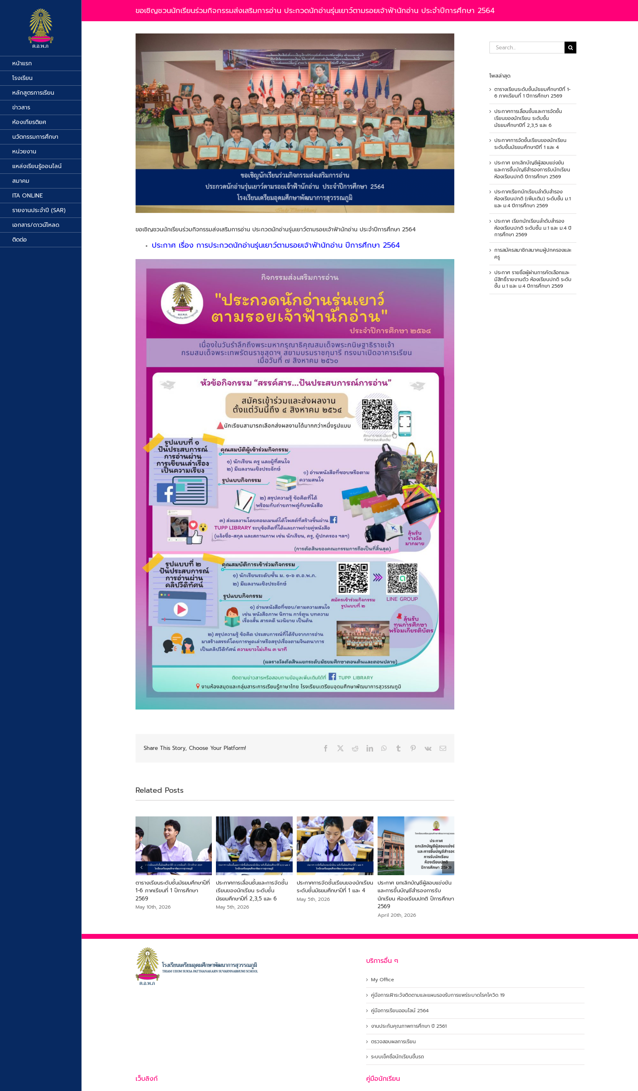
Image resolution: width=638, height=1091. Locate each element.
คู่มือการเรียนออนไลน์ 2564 (400, 1010)
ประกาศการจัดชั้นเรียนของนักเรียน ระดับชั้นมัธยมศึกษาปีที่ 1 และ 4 (335, 887)
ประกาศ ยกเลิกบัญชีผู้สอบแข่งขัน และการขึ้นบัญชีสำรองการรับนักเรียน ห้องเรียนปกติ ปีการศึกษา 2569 (416, 895)
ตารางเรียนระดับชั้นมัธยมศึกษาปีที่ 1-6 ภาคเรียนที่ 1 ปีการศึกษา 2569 (173, 891)
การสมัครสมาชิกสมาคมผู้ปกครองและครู (532, 253)
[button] (142, 867)
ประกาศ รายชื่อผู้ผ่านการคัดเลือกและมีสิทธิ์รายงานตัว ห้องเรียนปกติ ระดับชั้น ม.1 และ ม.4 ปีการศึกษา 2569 (532, 279)
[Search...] (527, 47)
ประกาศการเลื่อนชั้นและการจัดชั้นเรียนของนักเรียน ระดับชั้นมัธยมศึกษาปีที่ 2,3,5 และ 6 (252, 891)
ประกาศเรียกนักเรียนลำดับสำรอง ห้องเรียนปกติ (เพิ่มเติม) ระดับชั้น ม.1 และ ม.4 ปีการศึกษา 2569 (532, 198)
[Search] (570, 47)
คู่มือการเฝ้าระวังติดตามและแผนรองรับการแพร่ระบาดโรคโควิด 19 (438, 995)
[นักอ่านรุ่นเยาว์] (295, 123)
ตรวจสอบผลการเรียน (393, 1041)
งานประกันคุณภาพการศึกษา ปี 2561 (409, 1026)
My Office (382, 979)
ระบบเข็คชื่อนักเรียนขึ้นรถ (397, 1056)
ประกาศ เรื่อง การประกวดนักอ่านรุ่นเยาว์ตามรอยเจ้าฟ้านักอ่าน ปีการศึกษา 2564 (276, 245)
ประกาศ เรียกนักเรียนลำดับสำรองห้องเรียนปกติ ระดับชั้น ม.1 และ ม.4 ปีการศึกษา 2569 (532, 228)
